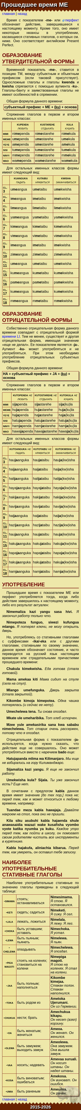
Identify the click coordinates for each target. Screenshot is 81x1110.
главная (8, 14)
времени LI (11, 336)
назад (22, 14)
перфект (72, 20)
